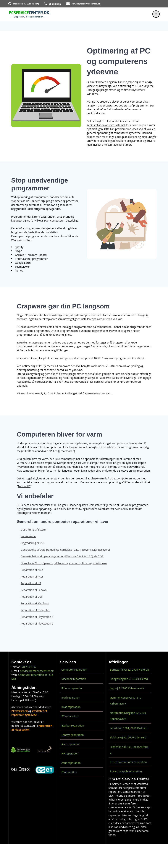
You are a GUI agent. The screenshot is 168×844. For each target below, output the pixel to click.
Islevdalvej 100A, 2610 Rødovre (128, 728)
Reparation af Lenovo (33, 590)
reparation (143, 470)
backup (119, 137)
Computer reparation (74, 669)
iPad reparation (70, 697)
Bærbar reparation (72, 725)
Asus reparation (70, 763)
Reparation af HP (31, 583)
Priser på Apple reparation (126, 771)
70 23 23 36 (55, 4)
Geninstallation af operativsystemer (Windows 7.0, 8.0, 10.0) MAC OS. (62, 556)
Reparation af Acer (32, 576)
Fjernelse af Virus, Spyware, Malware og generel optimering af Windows (64, 563)
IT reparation (69, 772)
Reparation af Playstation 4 (37, 617)
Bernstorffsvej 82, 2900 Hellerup (129, 669)
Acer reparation (70, 744)
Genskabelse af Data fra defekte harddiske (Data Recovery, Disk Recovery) (65, 549)
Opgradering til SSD (32, 543)
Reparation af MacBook (35, 603)
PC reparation (69, 716)
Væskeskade (28, 536)
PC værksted (19, 711)
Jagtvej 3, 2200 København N (127, 688)
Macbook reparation (73, 679)
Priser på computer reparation (128, 762)
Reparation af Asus (32, 570)
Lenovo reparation (72, 735)
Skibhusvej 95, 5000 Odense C (128, 737)
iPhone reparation (72, 688)
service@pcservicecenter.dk (86, 3)
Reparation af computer (35, 610)
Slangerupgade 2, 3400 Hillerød (129, 679)
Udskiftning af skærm (33, 529)
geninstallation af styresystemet (106, 125)
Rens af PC (24, 486)
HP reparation (69, 753)
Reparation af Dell (31, 596)
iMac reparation (70, 707)
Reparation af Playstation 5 (37, 623)
